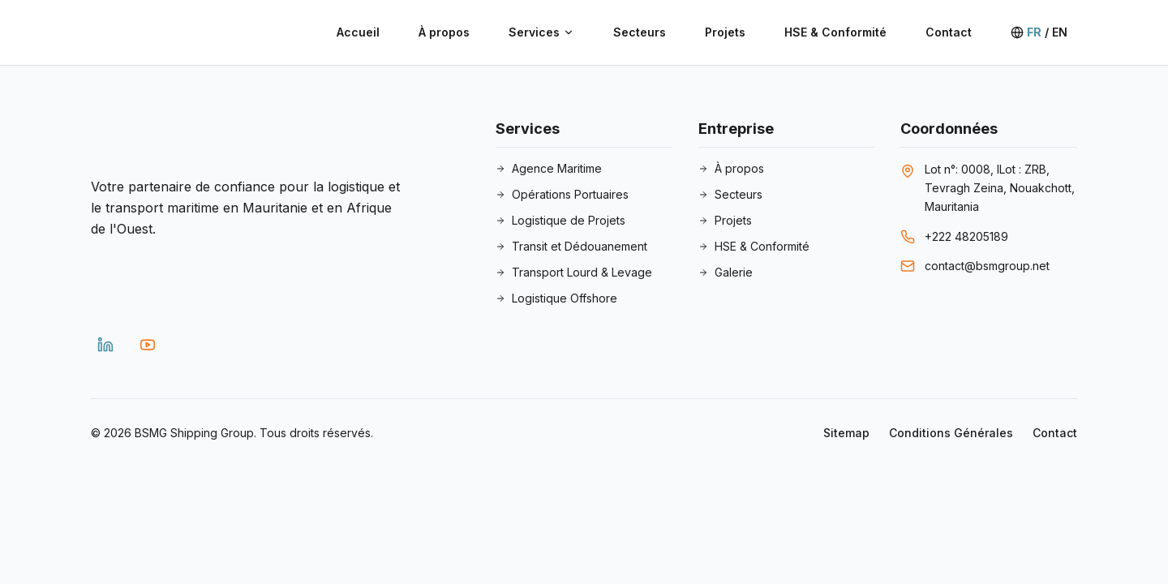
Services (541, 32)
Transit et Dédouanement (571, 246)
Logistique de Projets (560, 220)
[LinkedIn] (105, 344)
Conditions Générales (951, 433)
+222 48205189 (966, 236)
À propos (444, 32)
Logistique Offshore (556, 298)
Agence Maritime (549, 168)
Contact (948, 32)
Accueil (358, 32)
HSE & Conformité (835, 32)
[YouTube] (147, 344)
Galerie (725, 272)
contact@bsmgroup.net (987, 266)
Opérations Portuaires (562, 194)
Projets (725, 32)
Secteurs (639, 32)
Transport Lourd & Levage (574, 272)
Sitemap (846, 433)
